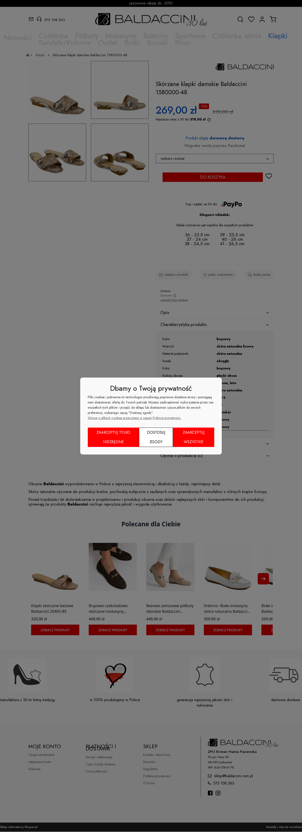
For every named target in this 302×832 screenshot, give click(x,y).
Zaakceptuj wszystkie (193, 437)
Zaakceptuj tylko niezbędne (113, 437)
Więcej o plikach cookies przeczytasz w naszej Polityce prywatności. (134, 418)
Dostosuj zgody (156, 437)
